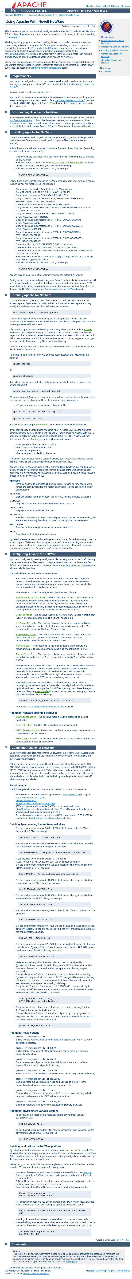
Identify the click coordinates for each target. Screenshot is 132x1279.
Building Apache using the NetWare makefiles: (38, 824)
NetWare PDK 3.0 (72, 794)
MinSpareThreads (26, 623)
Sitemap (126, 6)
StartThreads (24, 615)
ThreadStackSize (26, 654)
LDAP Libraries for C (26, 800)
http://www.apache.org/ (21, 120)
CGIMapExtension (26, 717)
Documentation (36, 15)
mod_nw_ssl (71, 1150)
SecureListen (24, 725)
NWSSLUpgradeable (26, 739)
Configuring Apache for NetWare (34, 554)
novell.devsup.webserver (17, 54)
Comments (106, 71)
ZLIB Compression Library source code (35, 803)
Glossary (116, 6)
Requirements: (18, 785)
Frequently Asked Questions (45, 48)
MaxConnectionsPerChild (31, 597)
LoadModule (42, 691)
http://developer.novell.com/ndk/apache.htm (37, 809)
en (84, 26)
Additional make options (24, 1032)
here (49, 92)
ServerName (76, 162)
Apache (8, 15)
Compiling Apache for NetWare (45, 68)
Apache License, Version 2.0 (36, 1273)
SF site (35, 1204)
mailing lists (71, 1261)
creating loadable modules (44, 706)
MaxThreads (22, 646)
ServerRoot (58, 162)
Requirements (107, 37)
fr (89, 26)
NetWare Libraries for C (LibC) (70, 100)
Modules (90, 6)
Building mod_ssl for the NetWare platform (36, 1146)
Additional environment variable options (34, 1111)
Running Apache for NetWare (114, 50)
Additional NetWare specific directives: (33, 712)
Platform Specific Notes (68, 15)
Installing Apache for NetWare (115, 47)
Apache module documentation (76, 565)
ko (93, 26)
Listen (88, 329)
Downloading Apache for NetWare (35, 112)
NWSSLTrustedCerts (27, 730)
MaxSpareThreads (26, 634)
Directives (100, 6)
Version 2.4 (50, 15)
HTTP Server (20, 15)
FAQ (108, 6)
